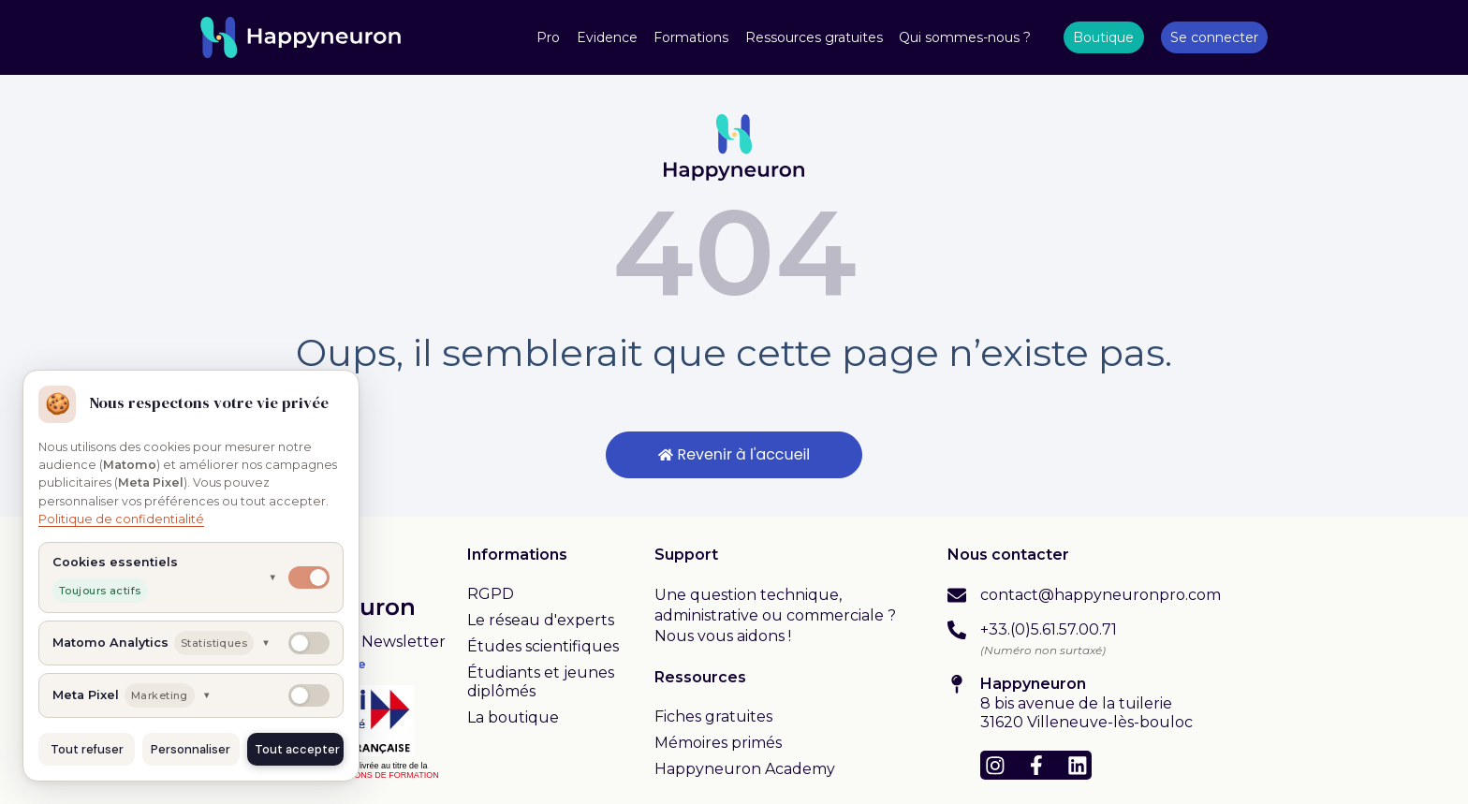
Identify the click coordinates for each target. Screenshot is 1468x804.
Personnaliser (190, 749)
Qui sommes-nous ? (965, 37)
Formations (690, 37)
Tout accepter (297, 749)
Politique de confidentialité (121, 519)
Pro (548, 37)
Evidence (607, 37)
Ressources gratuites (814, 37)
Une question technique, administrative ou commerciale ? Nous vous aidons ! (775, 616)
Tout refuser (87, 749)
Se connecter (1214, 37)
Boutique (1103, 37)
